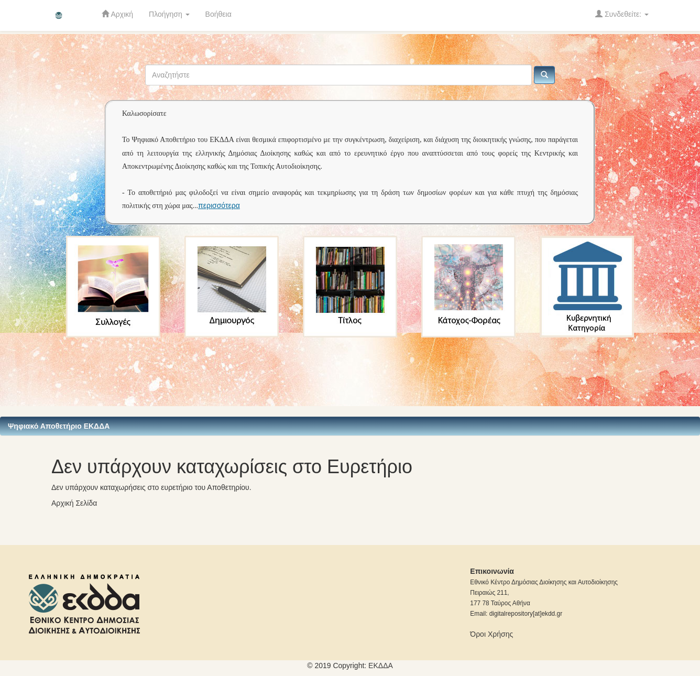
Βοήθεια (218, 14)
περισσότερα (219, 205)
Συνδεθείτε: (622, 13)
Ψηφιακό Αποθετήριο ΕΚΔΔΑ (59, 426)
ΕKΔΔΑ (380, 665)
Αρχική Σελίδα (74, 503)
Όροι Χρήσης (491, 634)
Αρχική (117, 13)
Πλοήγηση (169, 14)
